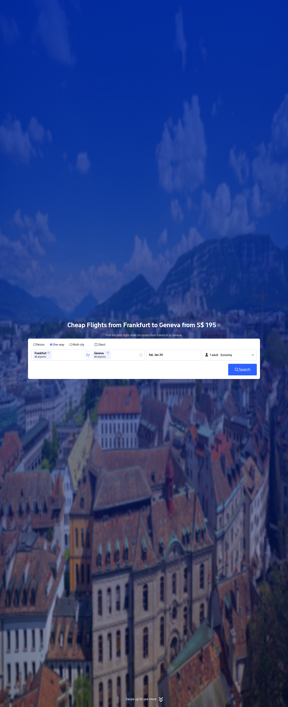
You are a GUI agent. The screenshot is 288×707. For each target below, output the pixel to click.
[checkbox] (100, 344)
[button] (255, 6)
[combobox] (54, 355)
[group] (59, 355)
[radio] (38, 344)
